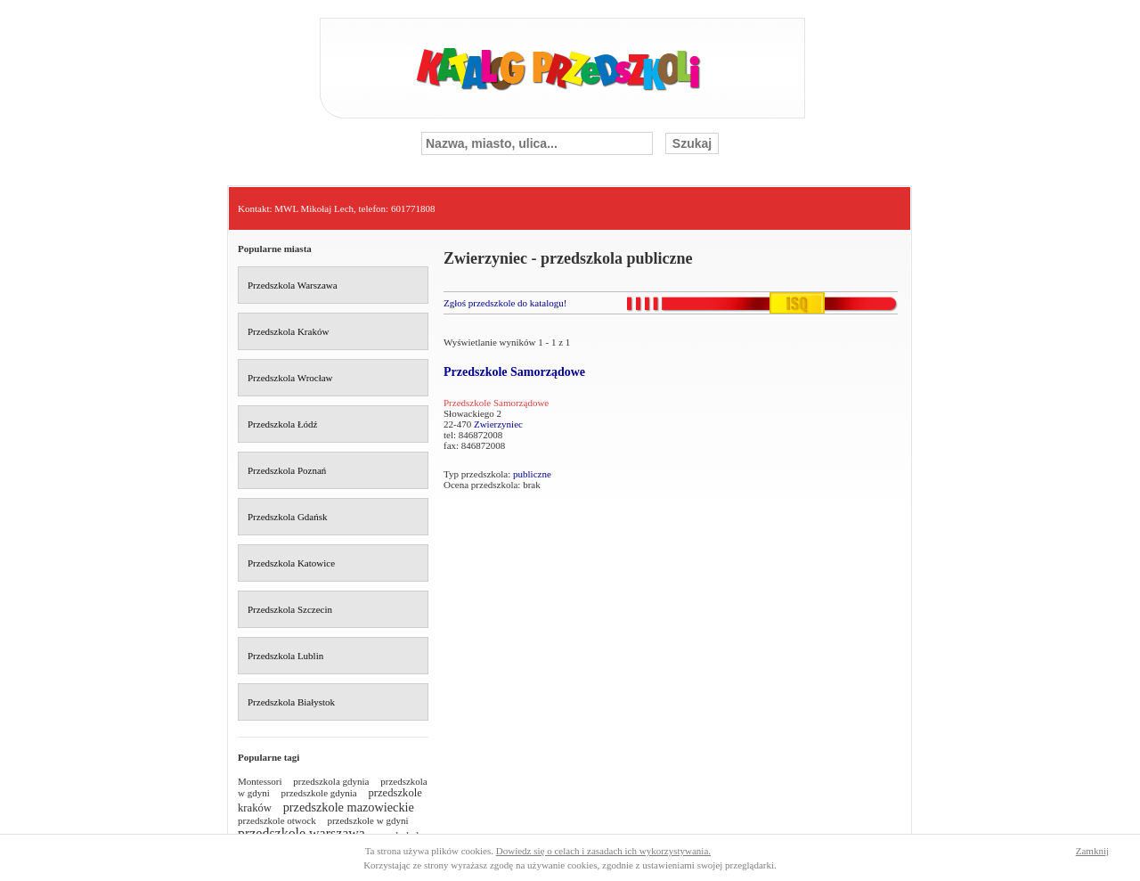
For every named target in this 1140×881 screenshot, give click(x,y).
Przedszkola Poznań (287, 470)
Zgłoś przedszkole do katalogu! (505, 303)
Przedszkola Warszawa (293, 285)
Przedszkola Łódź (283, 424)
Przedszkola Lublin (285, 655)
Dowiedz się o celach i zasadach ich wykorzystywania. (603, 850)
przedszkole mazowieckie (348, 807)
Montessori (260, 781)
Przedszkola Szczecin (290, 609)
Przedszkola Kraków (288, 331)
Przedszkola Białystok (291, 702)
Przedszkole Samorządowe (514, 372)
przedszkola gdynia (331, 781)
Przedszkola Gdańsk (288, 516)
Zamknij (1092, 850)
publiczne (532, 474)
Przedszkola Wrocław (290, 377)
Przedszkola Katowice (291, 563)
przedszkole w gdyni (367, 820)
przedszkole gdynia (319, 792)
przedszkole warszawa (301, 833)
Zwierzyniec (498, 424)
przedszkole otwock (277, 820)
